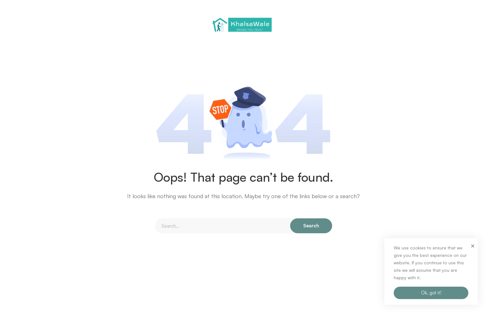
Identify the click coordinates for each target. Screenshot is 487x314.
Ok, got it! (431, 293)
